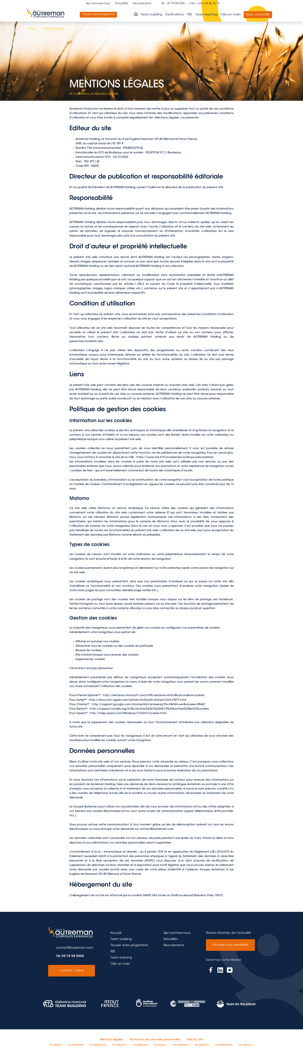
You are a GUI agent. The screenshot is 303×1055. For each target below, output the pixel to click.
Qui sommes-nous (98, 3)
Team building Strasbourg (97, 1045)
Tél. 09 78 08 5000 (70, 956)
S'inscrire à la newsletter (230, 945)
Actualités (121, 3)
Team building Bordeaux (181, 1045)
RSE (189, 14)
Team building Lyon (160, 1045)
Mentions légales (111, 1039)
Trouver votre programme (100, 14)
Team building (151, 14)
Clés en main (230, 14)
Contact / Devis (72, 970)
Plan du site (195, 1039)
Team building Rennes (119, 1045)
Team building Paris (56, 1045)
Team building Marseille (75, 1045)
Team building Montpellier (223, 1045)
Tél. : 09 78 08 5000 (173, 3)
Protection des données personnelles (155, 1039)
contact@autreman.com (74, 947)
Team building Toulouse (140, 1045)
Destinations (174, 14)
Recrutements (142, 3)
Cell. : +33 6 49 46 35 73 (204, 3)
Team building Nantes (202, 1045)
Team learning (206, 14)
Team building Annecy (245, 1045)
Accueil (115, 933)
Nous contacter (258, 14)
